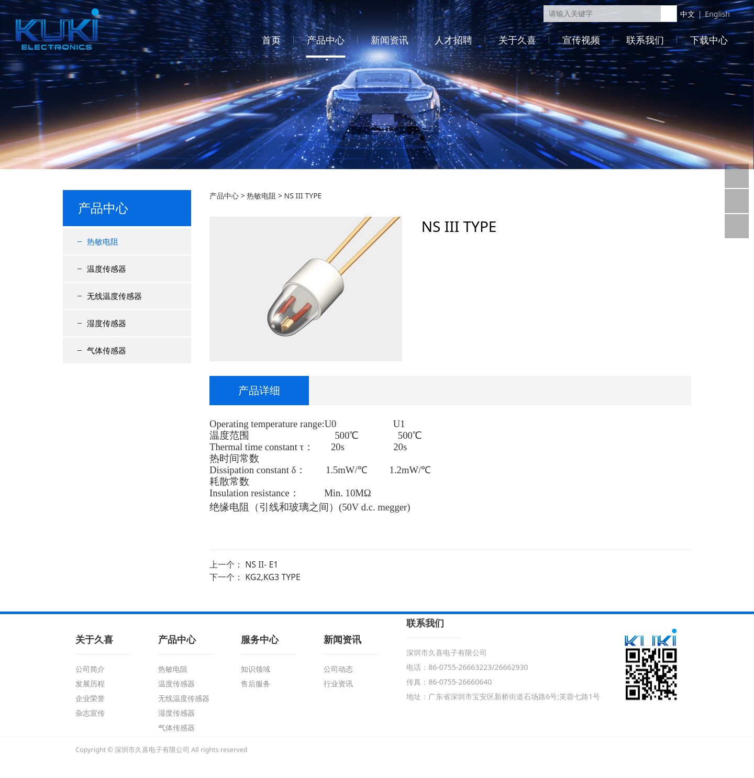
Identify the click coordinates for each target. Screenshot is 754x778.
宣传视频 (581, 40)
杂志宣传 (90, 713)
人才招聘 (453, 40)
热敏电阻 (102, 241)
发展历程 (90, 683)
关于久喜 (517, 40)
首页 (271, 40)
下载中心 (709, 40)
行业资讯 (338, 683)
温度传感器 (106, 268)
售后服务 (255, 683)
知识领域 (255, 669)
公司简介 (90, 669)
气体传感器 (106, 350)
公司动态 (338, 669)
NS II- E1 (261, 564)
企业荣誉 (90, 698)
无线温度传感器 (114, 296)
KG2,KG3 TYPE (273, 577)
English (717, 14)
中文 (687, 14)
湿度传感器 (106, 323)
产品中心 (326, 40)
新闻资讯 (389, 40)
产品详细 (259, 390)
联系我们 (645, 40)
